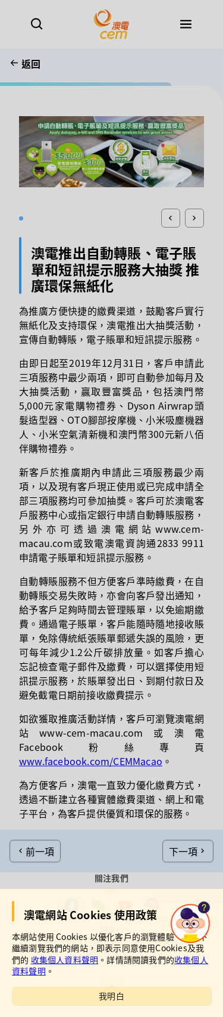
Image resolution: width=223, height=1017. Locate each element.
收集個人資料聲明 (65, 959)
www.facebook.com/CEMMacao (90, 761)
